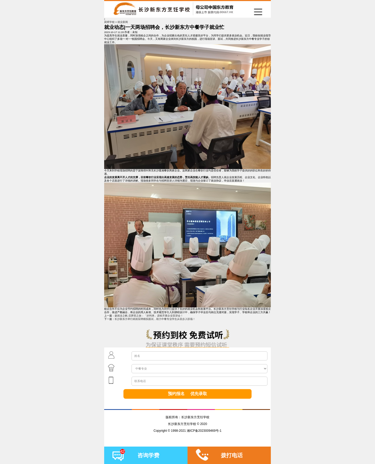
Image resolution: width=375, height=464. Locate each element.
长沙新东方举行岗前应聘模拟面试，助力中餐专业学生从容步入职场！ (155, 319)
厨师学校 (109, 22)
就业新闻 (122, 22)
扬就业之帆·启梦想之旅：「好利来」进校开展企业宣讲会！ (149, 315)
